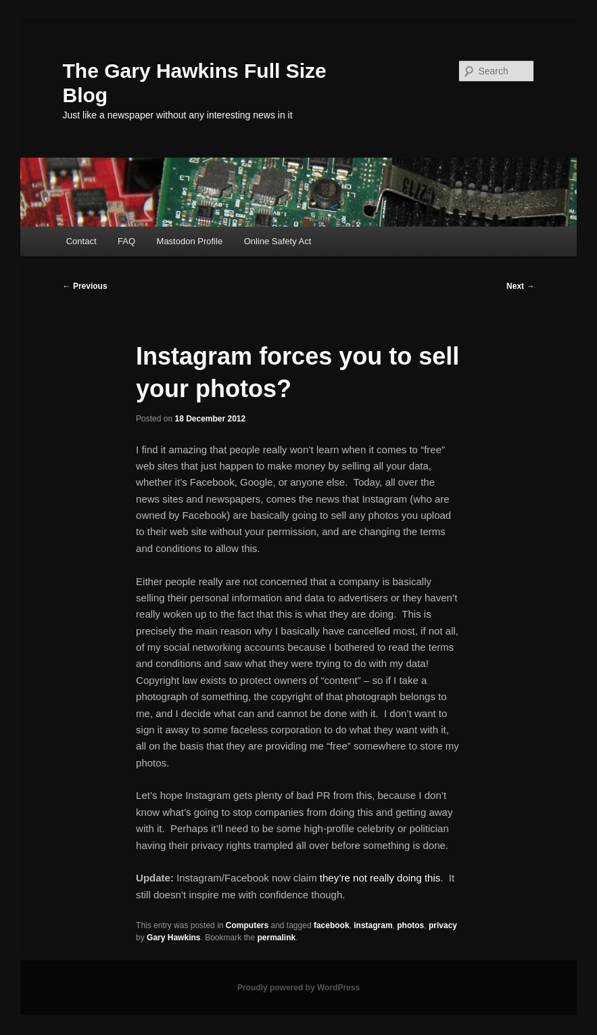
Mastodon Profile (190, 241)
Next (520, 286)
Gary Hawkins (173, 937)
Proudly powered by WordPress (298, 987)
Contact (81, 241)
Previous (85, 286)
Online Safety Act (278, 241)
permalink (277, 937)
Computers (247, 925)
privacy (443, 925)
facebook (332, 925)
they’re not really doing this (380, 877)
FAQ (126, 241)
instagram (373, 925)
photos (410, 925)
